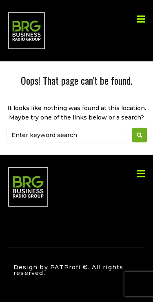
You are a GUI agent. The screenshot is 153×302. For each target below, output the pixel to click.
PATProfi (65, 267)
